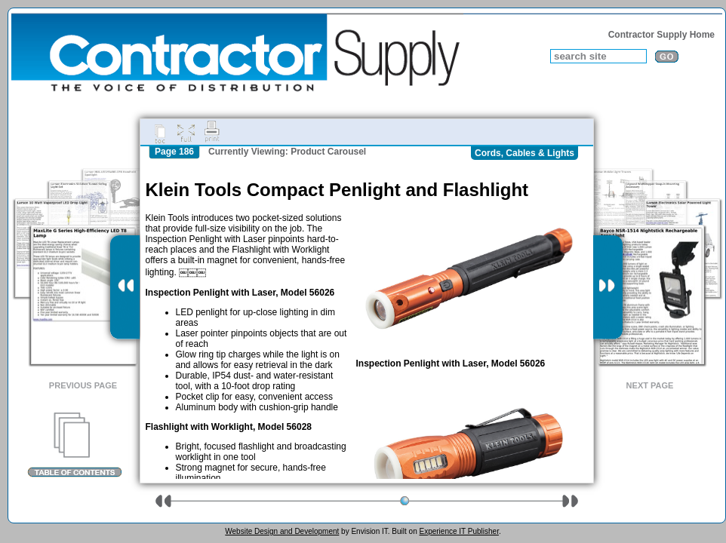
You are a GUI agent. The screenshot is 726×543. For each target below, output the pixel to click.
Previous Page (83, 385)
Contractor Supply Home (661, 34)
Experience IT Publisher (458, 531)
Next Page (650, 385)
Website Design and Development (282, 531)
